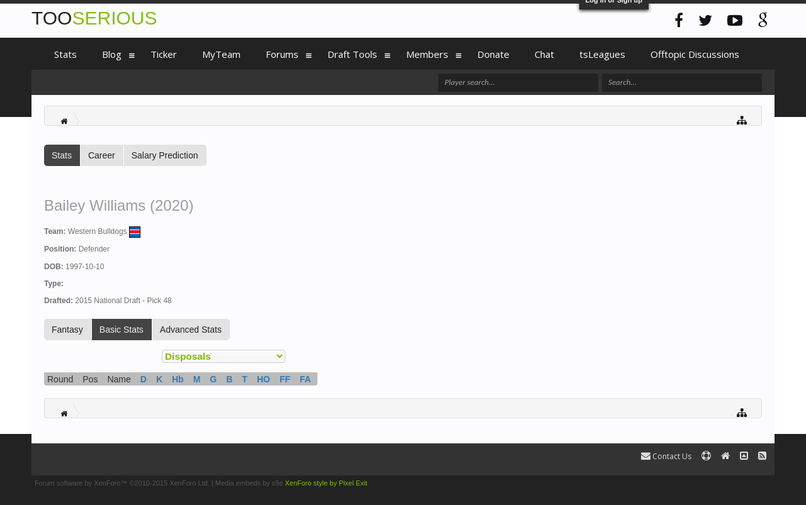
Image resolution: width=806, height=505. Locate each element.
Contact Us (666, 456)
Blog (112, 54)
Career (101, 155)
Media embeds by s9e (249, 483)
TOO (94, 18)
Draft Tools (352, 54)
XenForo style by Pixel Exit (326, 483)
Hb (178, 379)
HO (263, 379)
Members (427, 54)
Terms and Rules (745, 483)
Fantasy (67, 330)
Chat (544, 54)
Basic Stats (121, 330)
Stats (62, 155)
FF (285, 379)
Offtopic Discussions (694, 54)
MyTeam (221, 54)
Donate (493, 54)
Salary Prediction (165, 155)
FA (305, 379)
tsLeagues (602, 54)
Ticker (163, 54)
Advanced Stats (191, 330)
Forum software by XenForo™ (122, 483)
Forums (282, 54)
